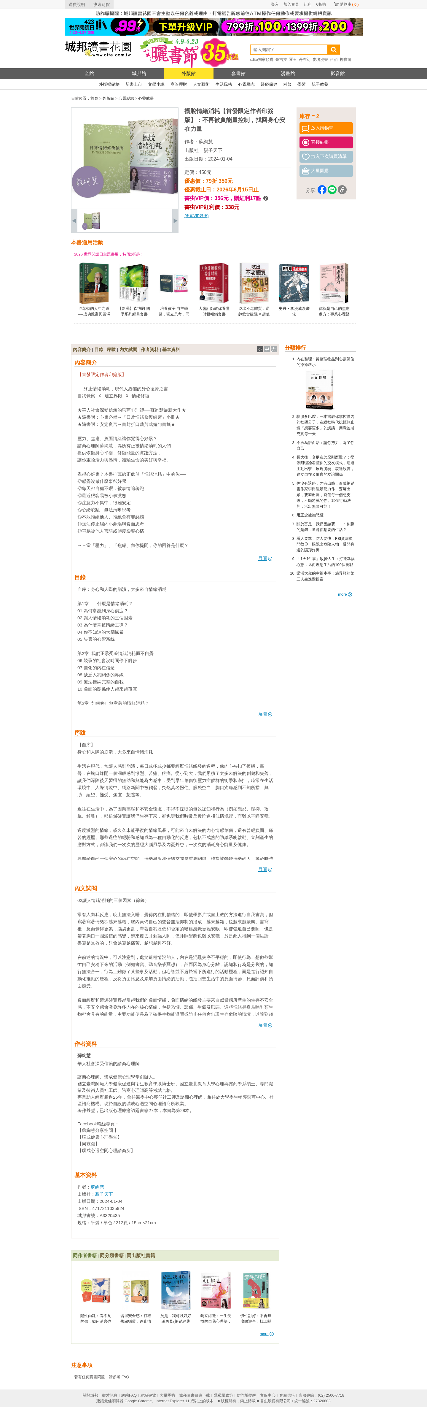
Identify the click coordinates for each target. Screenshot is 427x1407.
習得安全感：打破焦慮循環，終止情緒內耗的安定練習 (135, 1322)
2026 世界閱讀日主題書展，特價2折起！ (109, 254)
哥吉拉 (281, 59)
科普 (287, 84)
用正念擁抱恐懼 (310, 515)
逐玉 (293, 59)
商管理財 (179, 84)
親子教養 (320, 84)
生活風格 (224, 84)
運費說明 (76, 4)
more (345, 594)
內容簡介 (82, 349)
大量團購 (167, 1395)
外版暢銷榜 (109, 84)
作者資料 (150, 349)
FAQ (125, 1377)
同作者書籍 (85, 1255)
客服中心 (267, 1395)
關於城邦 (90, 1395)
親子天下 (212, 150)
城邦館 (139, 73)
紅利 (307, 4)
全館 (89, 73)
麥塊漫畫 (320, 59)
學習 (301, 84)
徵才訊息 (109, 1395)
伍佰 (334, 59)
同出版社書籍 (141, 1255)
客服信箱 (287, 1395)
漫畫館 (288, 73)
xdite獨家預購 (261, 59)
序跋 (111, 349)
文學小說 (156, 84)
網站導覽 (148, 1395)
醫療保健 (269, 84)
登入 (275, 4)
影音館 (338, 73)
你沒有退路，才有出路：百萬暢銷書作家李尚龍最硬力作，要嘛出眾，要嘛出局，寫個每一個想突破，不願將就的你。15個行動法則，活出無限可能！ (325, 495)
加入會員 (291, 4)
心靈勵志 (246, 84)
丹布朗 (304, 59)
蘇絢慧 (206, 141)
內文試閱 (128, 349)
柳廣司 (345, 59)
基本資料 (171, 349)
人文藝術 (201, 84)
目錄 (98, 349)
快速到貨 (101, 4)
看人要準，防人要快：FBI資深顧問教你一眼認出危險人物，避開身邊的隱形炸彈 (325, 544)
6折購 (321, 4)
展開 (265, 558)
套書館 (238, 73)
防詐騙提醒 (246, 1395)
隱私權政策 (223, 1395)
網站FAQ (129, 1395)
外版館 (188, 73)
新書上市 (133, 84)
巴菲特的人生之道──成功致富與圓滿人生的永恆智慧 (94, 314)
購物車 (349, 4)
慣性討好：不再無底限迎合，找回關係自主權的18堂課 (255, 1322)
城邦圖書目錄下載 (194, 1395)
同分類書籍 (112, 1255)
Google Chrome (138, 1401)
